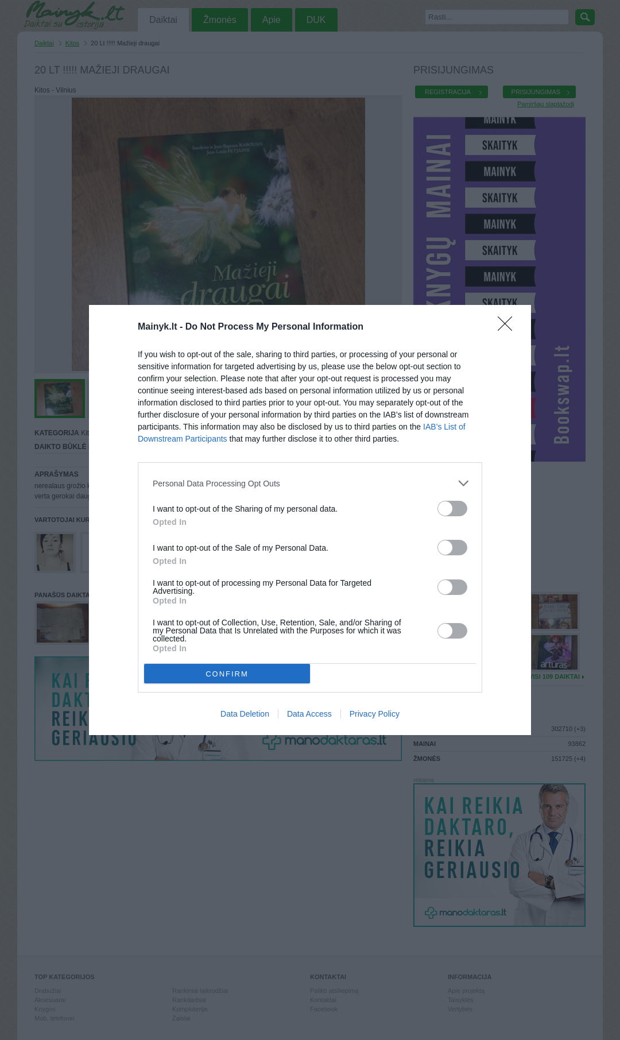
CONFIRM (227, 674)
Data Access (309, 713)
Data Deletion (244, 713)
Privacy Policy (375, 713)
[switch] (452, 508)
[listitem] (310, 483)
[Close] (509, 327)
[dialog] (310, 520)
